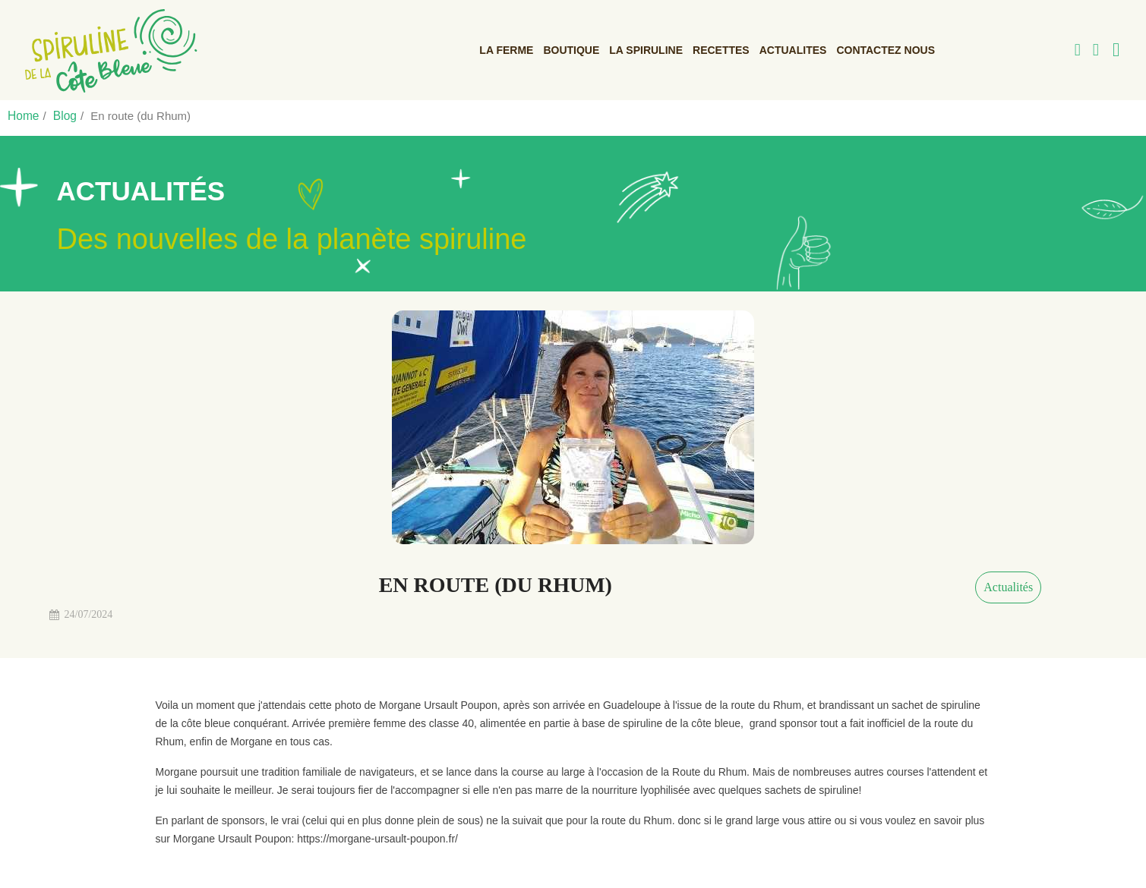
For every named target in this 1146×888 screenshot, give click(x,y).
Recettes (721, 49)
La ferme (506, 49)
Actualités (1008, 586)
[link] (105, 49)
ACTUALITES (793, 49)
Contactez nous (885, 49)
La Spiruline (646, 49)
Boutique (571, 49)
